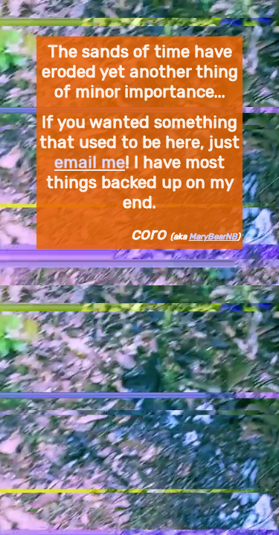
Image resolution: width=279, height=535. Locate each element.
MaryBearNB (213, 236)
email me (89, 162)
